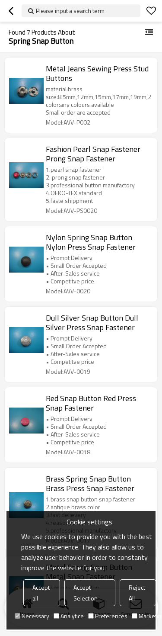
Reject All (137, 593)
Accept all (41, 593)
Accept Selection (85, 593)
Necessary (32, 615)
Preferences (107, 615)
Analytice (69, 615)
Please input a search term (70, 10)
